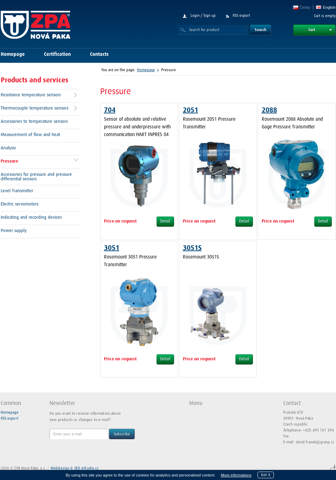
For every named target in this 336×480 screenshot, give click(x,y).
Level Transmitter (17, 191)
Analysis (8, 148)
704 (109, 110)
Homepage (13, 54)
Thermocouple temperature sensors (34, 108)
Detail (165, 221)
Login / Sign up (203, 15)
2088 (269, 110)
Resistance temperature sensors (31, 95)
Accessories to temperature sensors (34, 121)
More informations (236, 475)
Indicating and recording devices (31, 217)
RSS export (241, 15)
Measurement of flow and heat (30, 135)
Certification (57, 54)
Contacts (99, 54)
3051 (111, 248)
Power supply (14, 230)
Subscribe (122, 434)
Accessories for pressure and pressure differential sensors (36, 176)
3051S (192, 248)
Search (260, 30)
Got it (265, 475)
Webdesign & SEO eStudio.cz (75, 468)
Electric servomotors (19, 204)
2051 (190, 110)
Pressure (9, 161)
